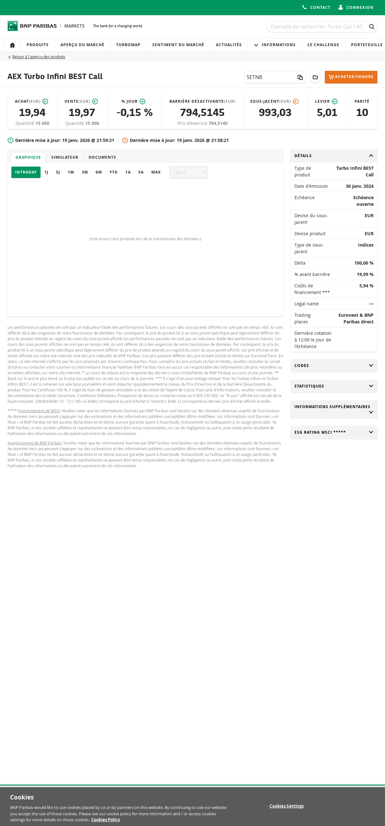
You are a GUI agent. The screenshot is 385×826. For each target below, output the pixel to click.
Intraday (26, 172)
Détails (334, 155)
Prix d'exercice (193, 123)
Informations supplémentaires (334, 409)
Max (156, 172)
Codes (334, 365)
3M (85, 172)
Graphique (28, 157)
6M (99, 172)
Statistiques (334, 386)
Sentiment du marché (178, 44)
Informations (275, 44)
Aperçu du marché (82, 44)
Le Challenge (323, 44)
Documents (102, 157)
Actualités (229, 44)
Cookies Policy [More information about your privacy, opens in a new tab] (105, 823)
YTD (114, 172)
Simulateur (65, 157)
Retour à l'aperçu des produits (38, 56)
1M (71, 172)
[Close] (375, 809)
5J (58, 172)
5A (141, 172)
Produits (38, 44)
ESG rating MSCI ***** (334, 432)
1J (46, 172)
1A (128, 172)
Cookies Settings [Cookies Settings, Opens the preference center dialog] (286, 809)
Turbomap (128, 44)
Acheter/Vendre (351, 77)
